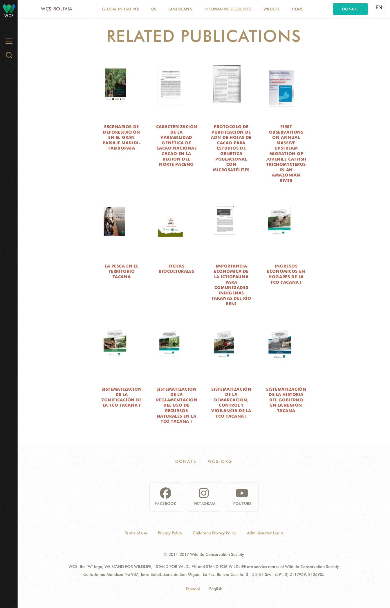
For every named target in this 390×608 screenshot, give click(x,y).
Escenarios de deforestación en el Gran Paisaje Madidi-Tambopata (121, 137)
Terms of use (136, 533)
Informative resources (227, 9)
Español (193, 589)
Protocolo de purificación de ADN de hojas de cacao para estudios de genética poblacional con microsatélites (231, 148)
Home (297, 9)
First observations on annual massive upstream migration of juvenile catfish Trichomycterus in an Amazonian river (286, 153)
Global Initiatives (120, 9)
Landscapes (180, 9)
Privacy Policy (170, 533)
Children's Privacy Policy (214, 533)
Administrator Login (265, 533)
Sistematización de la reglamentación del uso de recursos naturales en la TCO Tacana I (177, 405)
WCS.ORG (220, 461)
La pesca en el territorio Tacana (121, 271)
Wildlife (271, 9)
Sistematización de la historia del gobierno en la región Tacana (286, 400)
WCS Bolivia (57, 9)
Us (153, 9)
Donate (350, 9)
